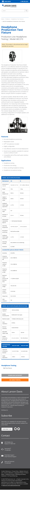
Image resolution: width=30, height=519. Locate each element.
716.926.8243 (8, 463)
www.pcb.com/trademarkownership (11, 485)
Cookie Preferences (6, 471)
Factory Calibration (9, 472)
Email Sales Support (9, 455)
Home (2, 19)
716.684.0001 (8, 450)
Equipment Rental (19, 472)
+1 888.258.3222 (24, 1)
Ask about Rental (15, 380)
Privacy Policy (15, 471)
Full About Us (4, 410)
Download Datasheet (15, 375)
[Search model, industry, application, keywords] (15, 10)
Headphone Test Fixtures (17, 19)
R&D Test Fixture (7, 368)
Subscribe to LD (6, 429)
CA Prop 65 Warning (12, 476)
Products (8, 19)
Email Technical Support (10, 456)
